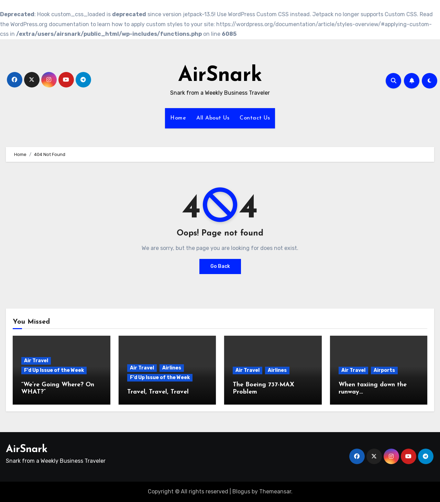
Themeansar (275, 491)
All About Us (212, 118)
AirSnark (220, 75)
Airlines (171, 368)
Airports (384, 370)
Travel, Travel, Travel (158, 392)
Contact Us (255, 118)
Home (178, 118)
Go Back (220, 266)
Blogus (241, 491)
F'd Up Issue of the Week (54, 370)
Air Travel (36, 361)
